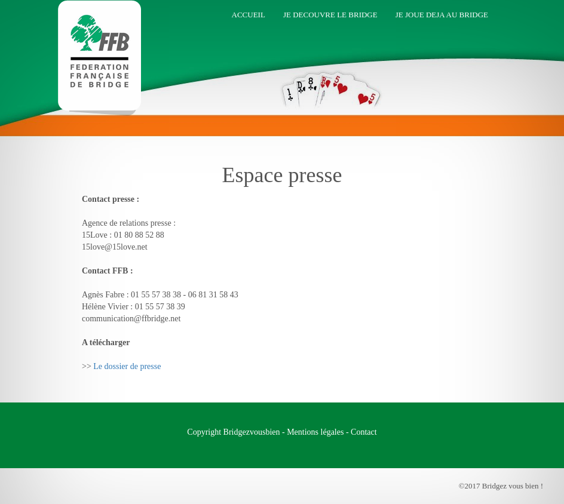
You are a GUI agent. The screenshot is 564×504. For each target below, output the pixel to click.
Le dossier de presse (127, 366)
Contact (364, 432)
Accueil (248, 14)
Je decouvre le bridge (330, 14)
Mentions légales (315, 432)
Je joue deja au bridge (442, 14)
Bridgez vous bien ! (95, 21)
